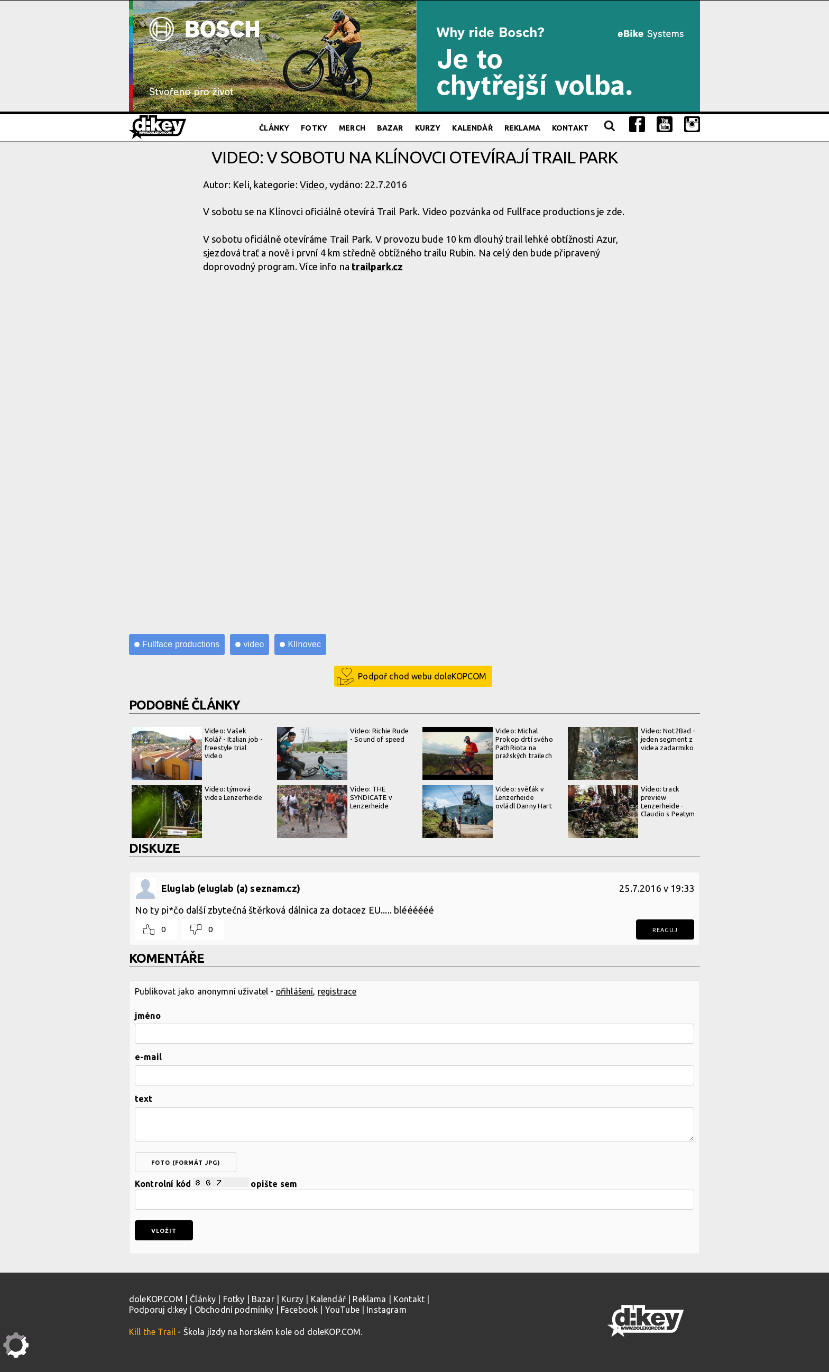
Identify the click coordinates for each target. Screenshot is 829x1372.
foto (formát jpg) (185, 1162)
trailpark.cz (377, 266)
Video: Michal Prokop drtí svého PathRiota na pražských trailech (487, 753)
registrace (337, 991)
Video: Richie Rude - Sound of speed (343, 753)
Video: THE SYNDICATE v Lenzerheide (334, 811)
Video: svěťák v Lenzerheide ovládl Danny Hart (487, 811)
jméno (148, 1015)
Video (312, 184)
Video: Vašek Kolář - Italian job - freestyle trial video (197, 753)
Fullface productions (180, 644)
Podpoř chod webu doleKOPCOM (422, 676)
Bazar (390, 128)
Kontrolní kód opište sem (414, 1193)
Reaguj (665, 930)
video (253, 644)
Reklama (522, 128)
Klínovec (304, 644)
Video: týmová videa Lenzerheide (197, 811)
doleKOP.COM (156, 1299)
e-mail (148, 1057)
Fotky (314, 128)
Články (274, 128)
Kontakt (570, 128)
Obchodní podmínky (234, 1309)
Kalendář (472, 128)
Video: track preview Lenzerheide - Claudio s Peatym (631, 811)
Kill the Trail (152, 1332)
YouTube (342, 1309)
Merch (352, 128)
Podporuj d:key (158, 1309)
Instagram (386, 1309)
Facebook (299, 1309)
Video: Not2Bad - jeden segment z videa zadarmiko (632, 753)
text (144, 1098)
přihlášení (295, 991)
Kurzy (428, 128)
